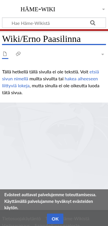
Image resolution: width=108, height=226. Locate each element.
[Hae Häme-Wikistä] (54, 22)
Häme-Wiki (37, 8)
